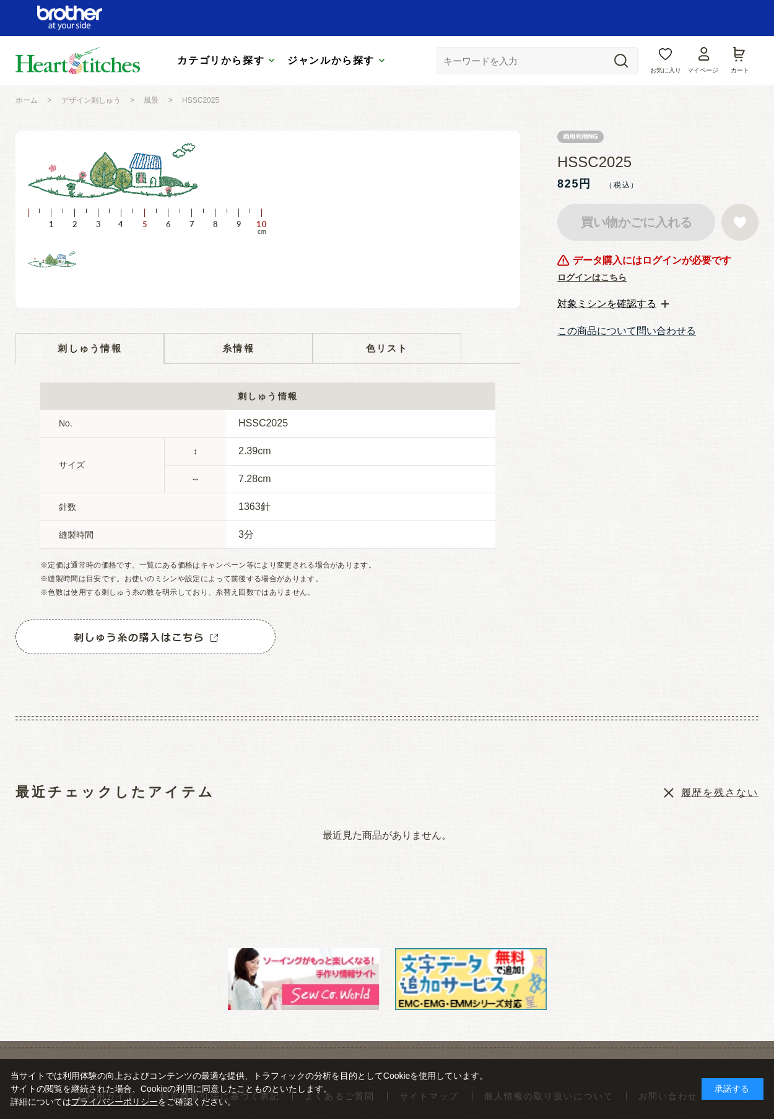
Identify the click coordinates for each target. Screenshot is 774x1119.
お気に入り (665, 70)
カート (740, 70)
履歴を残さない (720, 792)
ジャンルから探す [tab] (331, 60)
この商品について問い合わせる (626, 331)
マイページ (702, 70)
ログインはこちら (592, 277)
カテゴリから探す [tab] (220, 60)
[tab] (613, 303)
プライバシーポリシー (114, 1102)
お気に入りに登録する (740, 222)
